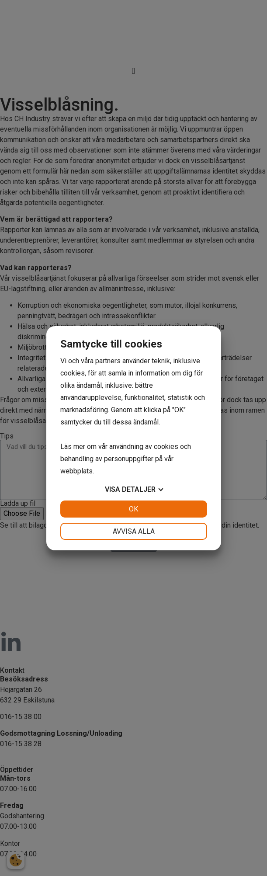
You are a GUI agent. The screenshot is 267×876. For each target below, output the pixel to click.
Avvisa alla (134, 531)
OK (133, 509)
